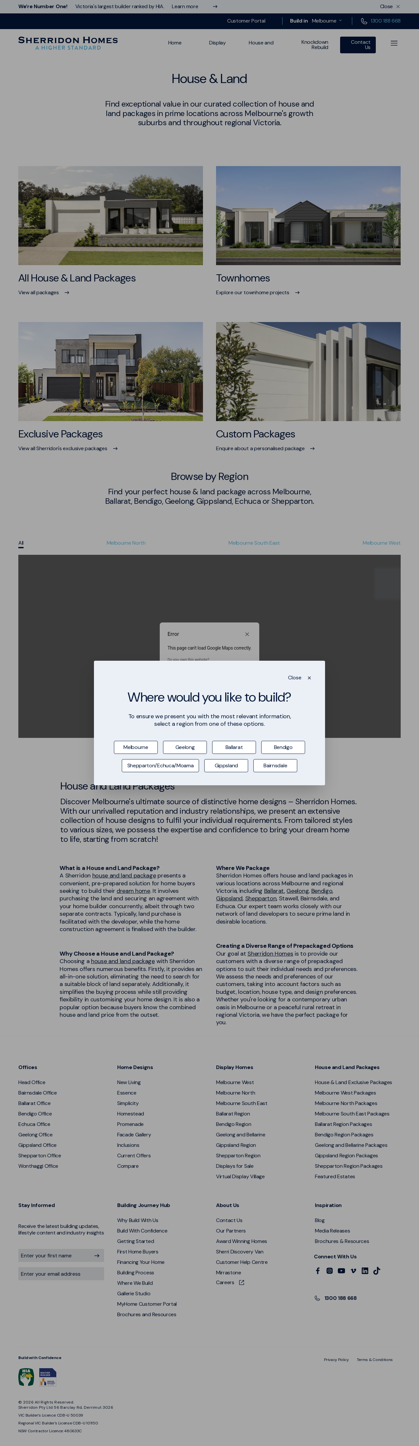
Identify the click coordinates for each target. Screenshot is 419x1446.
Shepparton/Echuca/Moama (160, 765)
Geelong (185, 747)
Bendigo (283, 747)
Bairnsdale (275, 765)
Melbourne (135, 747)
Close (294, 677)
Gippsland (226, 765)
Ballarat (234, 747)
